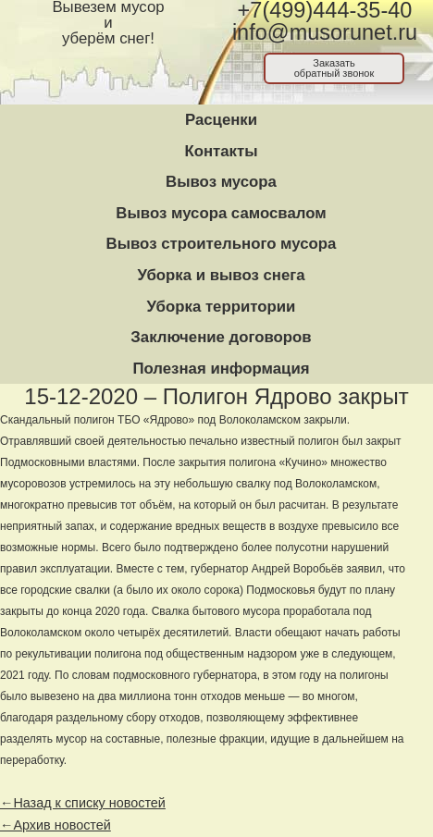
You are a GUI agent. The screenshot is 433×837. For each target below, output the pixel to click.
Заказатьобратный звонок (334, 68)
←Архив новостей (55, 825)
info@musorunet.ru (324, 32)
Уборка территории (221, 306)
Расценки (221, 120)
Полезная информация (220, 368)
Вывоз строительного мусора (221, 243)
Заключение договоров (220, 337)
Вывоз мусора (221, 182)
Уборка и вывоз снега (220, 275)
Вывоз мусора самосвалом (221, 213)
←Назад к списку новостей (83, 802)
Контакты (220, 151)
